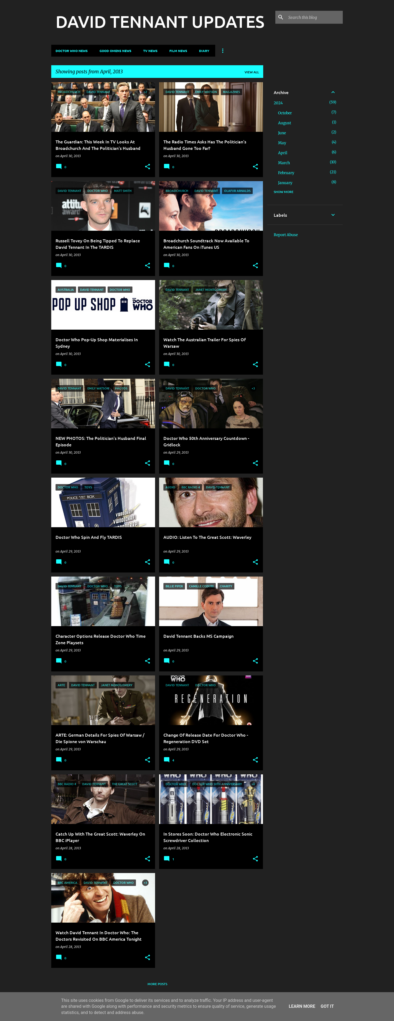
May (282, 142)
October (285, 113)
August (284, 122)
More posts (157, 984)
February (286, 172)
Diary (204, 51)
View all (252, 72)
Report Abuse (286, 234)
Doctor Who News (72, 51)
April (282, 152)
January (285, 182)
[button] (147, 167)
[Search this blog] (314, 17)
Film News (178, 51)
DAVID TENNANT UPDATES (160, 21)
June (282, 132)
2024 (278, 103)
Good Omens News (115, 51)
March (284, 162)
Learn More (302, 1006)
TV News (150, 51)
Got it (327, 1006)
